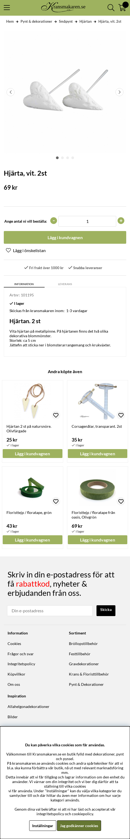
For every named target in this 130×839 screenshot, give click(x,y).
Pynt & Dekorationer (86, 684)
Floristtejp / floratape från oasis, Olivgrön (93, 514)
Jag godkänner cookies (79, 825)
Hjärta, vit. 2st (109, 21)
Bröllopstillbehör (83, 643)
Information (24, 284)
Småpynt (66, 21)
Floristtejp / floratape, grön (29, 512)
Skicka (106, 609)
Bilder (13, 716)
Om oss (14, 684)
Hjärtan (85, 21)
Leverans (65, 284)
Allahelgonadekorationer (28, 706)
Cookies (14, 643)
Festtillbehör (80, 653)
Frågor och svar (21, 653)
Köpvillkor (16, 674)
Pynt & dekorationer (36, 21)
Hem (10, 21)
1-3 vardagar (77, 310)
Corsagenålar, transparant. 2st (97, 426)
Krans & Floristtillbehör (89, 674)
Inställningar (42, 825)
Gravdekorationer (84, 663)
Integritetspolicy (21, 663)
